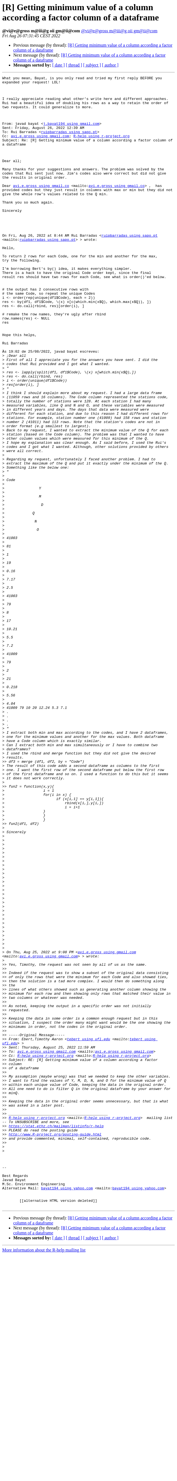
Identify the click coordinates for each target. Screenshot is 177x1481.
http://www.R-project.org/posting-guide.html (55, 1346)
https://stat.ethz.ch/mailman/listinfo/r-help (56, 1336)
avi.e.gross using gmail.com (40, 148)
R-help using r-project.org (101, 148)
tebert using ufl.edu (88, 1231)
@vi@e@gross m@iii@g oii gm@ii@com (119, 30)
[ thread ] (74, 65)
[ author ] (110, 65)
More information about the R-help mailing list (43, 1476)
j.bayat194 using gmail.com (71, 133)
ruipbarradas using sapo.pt (69, 143)
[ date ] (58, 65)
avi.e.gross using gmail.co (41, 207)
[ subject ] (92, 65)
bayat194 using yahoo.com (67, 1410)
